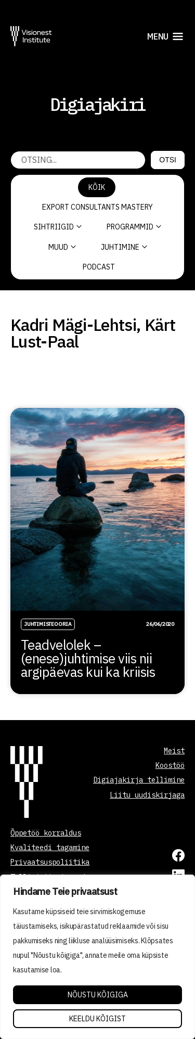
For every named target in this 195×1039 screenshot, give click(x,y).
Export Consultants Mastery (97, 207)
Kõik (96, 187)
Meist (174, 750)
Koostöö (170, 765)
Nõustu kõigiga (98, 994)
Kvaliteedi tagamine (49, 847)
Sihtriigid (58, 227)
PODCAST (99, 267)
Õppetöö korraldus (45, 833)
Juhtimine (124, 247)
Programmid (134, 227)
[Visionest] (31, 36)
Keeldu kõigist (97, 1018)
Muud (62, 247)
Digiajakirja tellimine (139, 780)
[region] (97, 957)
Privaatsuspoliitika (49, 862)
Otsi (167, 160)
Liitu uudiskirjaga (147, 795)
